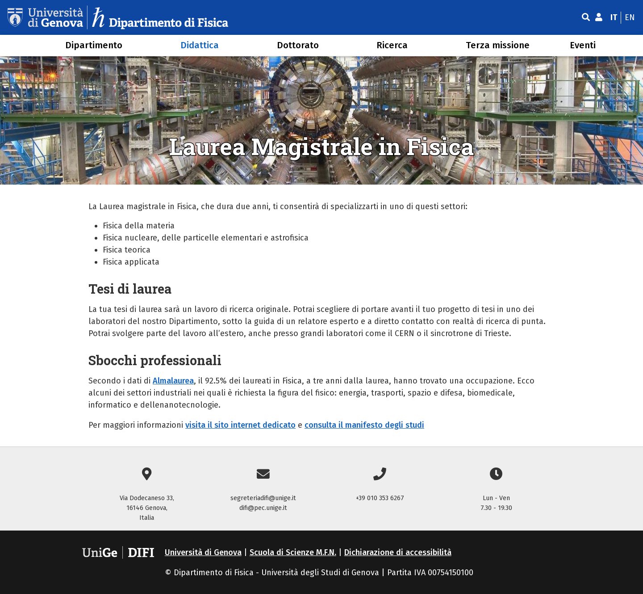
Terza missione (498, 45)
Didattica (199, 45)
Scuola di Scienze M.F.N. (293, 552)
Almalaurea (173, 381)
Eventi (583, 45)
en (630, 17)
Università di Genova (203, 552)
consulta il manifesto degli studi (364, 425)
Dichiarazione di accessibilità (397, 552)
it (613, 17)
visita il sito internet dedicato (240, 425)
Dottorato (298, 45)
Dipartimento (93, 45)
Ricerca (392, 45)
